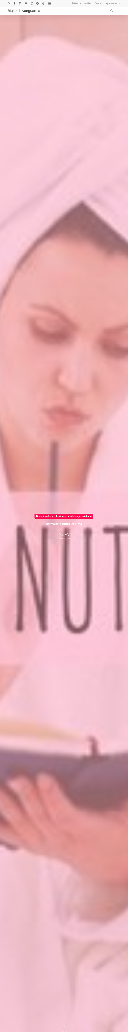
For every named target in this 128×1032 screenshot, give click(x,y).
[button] (118, 10)
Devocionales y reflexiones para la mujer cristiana (64, 516)
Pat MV (64, 534)
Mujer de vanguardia (24, 11)
